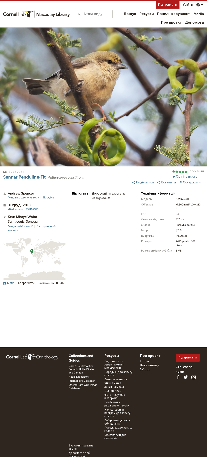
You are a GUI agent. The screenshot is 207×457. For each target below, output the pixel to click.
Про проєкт (171, 22)
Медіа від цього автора (23, 197)
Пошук (130, 14)
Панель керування (173, 14)
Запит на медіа (114, 387)
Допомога (194, 22)
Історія (144, 361)
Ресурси (146, 14)
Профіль (48, 197)
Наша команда (149, 365)
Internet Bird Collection (82, 381)
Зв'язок (145, 369)
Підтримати (167, 4)
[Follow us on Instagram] (193, 377)
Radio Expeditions (79, 376)
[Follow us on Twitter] (185, 377)
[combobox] (97, 14)
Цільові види (112, 391)
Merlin (199, 14)
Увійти (188, 4)
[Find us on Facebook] (178, 377)
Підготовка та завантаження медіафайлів (113, 364)
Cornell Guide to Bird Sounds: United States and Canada (81, 369)
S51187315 (23, 209)
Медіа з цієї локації (20, 226)
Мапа (8, 283)
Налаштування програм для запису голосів (117, 413)
